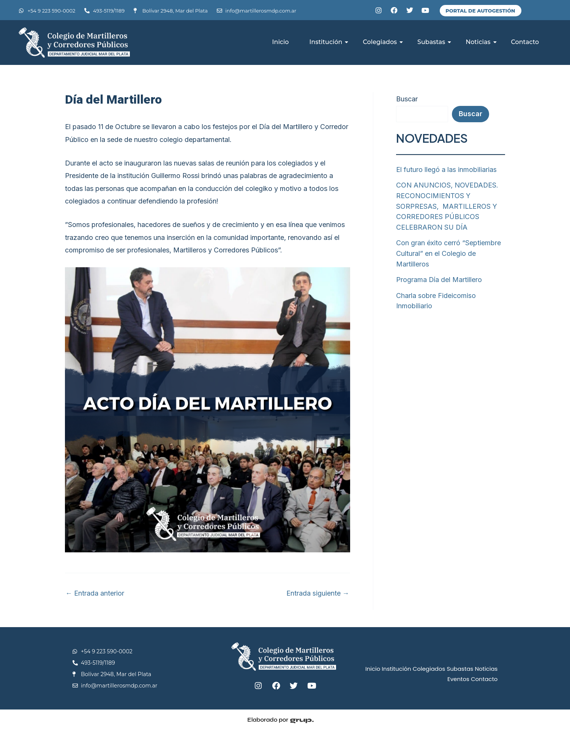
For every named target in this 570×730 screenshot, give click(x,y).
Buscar (407, 99)
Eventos (458, 679)
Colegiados (382, 42)
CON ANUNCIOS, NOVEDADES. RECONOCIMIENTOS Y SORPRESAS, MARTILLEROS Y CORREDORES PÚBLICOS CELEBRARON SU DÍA (447, 205)
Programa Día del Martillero (439, 277)
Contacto (525, 42)
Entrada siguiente (317, 593)
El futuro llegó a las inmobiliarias (446, 169)
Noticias (481, 42)
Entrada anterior (95, 593)
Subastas (433, 42)
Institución (328, 42)
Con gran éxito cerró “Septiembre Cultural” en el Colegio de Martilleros (448, 251)
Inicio (280, 42)
